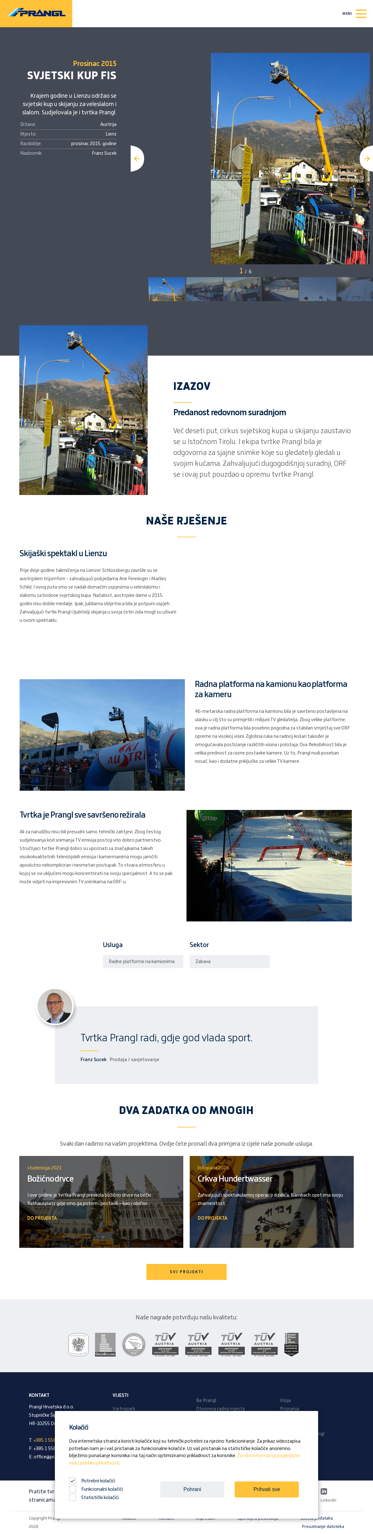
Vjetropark (124, 1409)
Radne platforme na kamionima (142, 961)
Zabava (203, 961)
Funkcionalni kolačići (96, 1489)
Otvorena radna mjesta (220, 1409)
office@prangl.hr (51, 1457)
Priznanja (289, 1409)
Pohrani (192, 1489)
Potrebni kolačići (92, 1481)
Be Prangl (206, 1400)
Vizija (285, 1400)
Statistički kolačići (94, 1497)
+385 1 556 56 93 (51, 1440)
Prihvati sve (267, 1489)
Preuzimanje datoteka (323, 1526)
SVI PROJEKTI (187, 1272)
